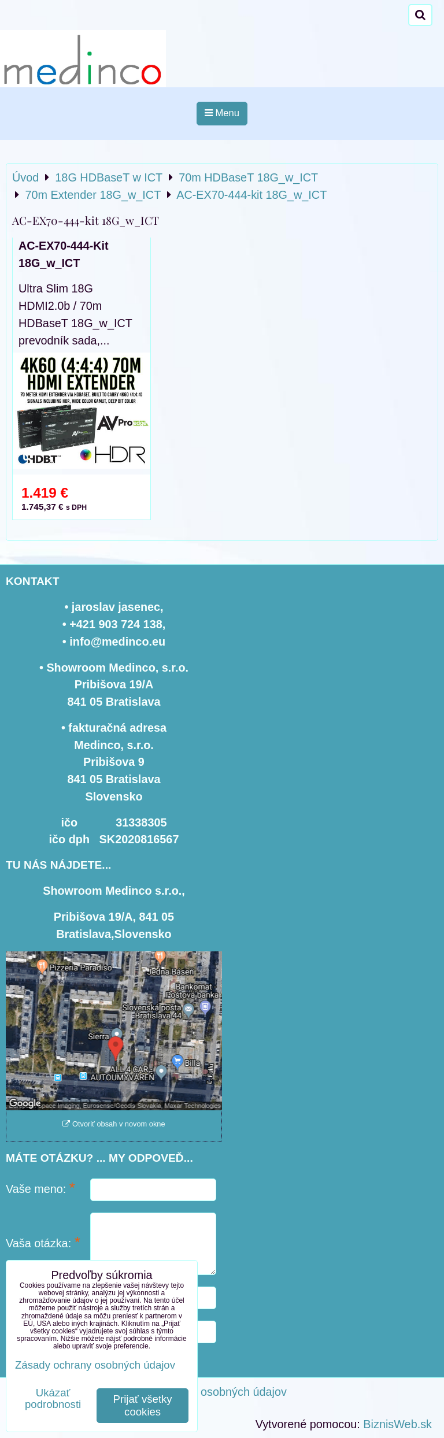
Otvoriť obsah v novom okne (113, 1124)
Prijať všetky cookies (142, 1405)
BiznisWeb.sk (397, 1424)
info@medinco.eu (117, 641)
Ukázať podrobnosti (53, 1398)
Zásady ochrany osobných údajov (201, 1391)
